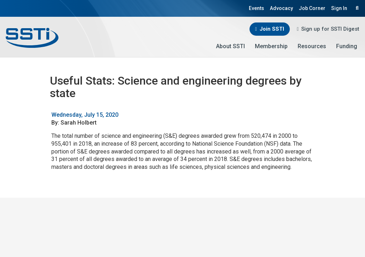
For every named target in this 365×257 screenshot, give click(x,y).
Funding (346, 46)
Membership (271, 46)
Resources (312, 46)
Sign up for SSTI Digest (330, 29)
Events (256, 8)
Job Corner (312, 8)
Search (356, 8)
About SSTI (230, 46)
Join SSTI (271, 29)
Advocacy (281, 8)
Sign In (339, 8)
